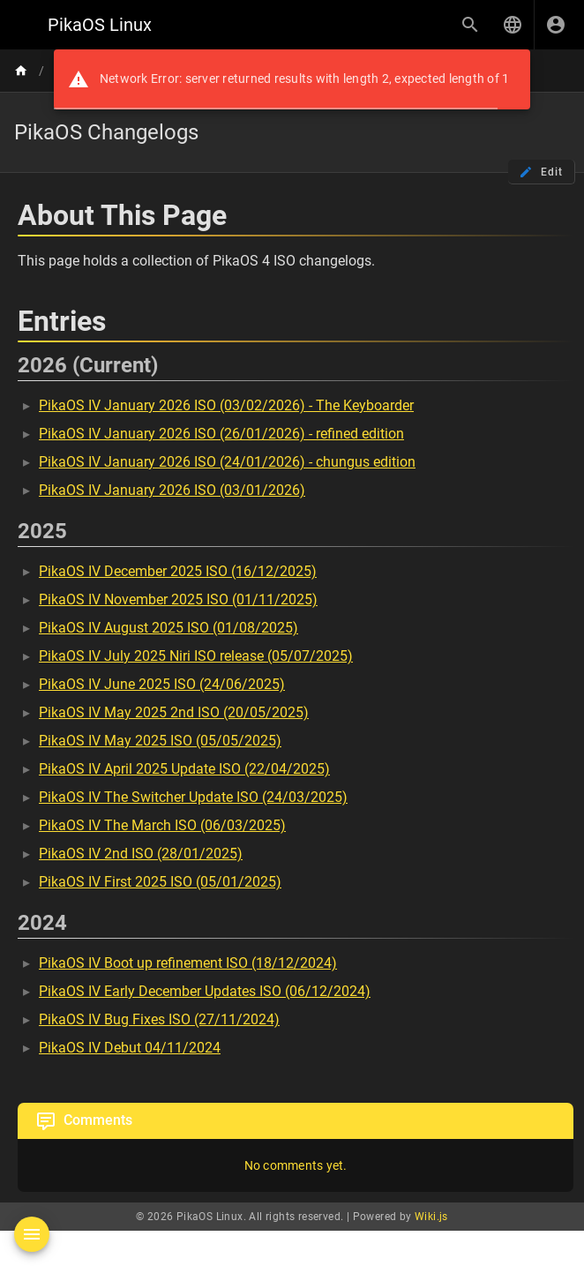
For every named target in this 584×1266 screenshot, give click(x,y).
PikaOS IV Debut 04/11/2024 (130, 1047)
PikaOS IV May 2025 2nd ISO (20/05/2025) (174, 712)
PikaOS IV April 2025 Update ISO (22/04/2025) (184, 768)
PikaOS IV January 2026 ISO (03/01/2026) (172, 490)
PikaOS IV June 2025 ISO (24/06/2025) (162, 684)
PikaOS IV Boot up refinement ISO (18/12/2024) (188, 963)
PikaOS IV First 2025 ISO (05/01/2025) (160, 881)
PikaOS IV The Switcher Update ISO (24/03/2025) (193, 797)
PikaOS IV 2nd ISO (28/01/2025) (141, 853)
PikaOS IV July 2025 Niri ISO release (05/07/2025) (196, 656)
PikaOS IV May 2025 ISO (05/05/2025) (160, 740)
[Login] (556, 25)
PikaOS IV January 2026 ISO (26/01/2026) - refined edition (221, 433)
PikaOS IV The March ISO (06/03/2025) (162, 825)
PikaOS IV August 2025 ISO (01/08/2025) (168, 627)
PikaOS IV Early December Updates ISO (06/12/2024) (205, 991)
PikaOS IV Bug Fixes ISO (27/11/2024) (159, 1019)
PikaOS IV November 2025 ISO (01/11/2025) (178, 599)
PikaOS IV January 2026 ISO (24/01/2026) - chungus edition (227, 461)
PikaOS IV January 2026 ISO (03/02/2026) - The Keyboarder (226, 405)
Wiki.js (431, 1216)
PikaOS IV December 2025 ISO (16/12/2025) (178, 571)
